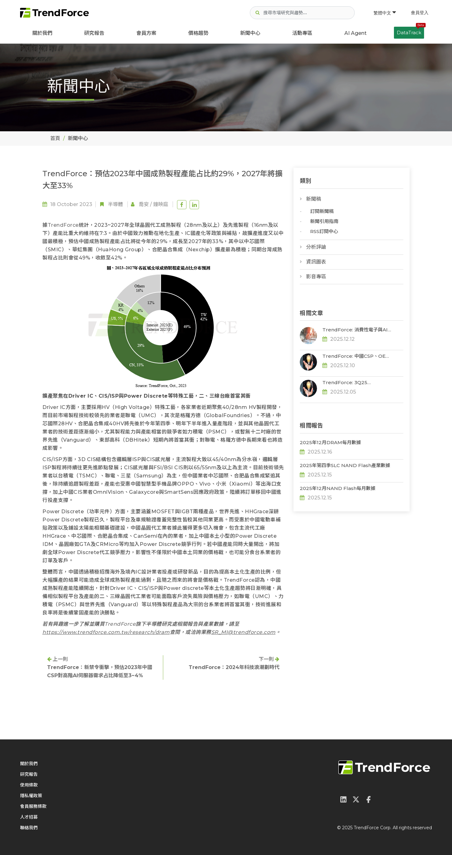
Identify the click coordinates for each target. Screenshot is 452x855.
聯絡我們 (29, 827)
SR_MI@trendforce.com (243, 632)
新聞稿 (313, 199)
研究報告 (94, 33)
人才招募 (29, 817)
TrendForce (63, 225)
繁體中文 (385, 13)
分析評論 (316, 247)
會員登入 (419, 12)
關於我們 (42, 33)
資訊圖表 (316, 262)
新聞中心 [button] (250, 33)
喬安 (144, 204)
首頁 (55, 138)
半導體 (115, 204)
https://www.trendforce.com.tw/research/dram (106, 632)
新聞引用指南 (324, 221)
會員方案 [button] (146, 33)
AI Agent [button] (355, 33)
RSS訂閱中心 (324, 231)
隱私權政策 (31, 795)
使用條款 (29, 785)
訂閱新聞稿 (322, 211)
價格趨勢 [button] (198, 33)
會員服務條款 (33, 806)
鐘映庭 (160, 204)
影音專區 (316, 277)
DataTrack (410, 31)
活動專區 (302, 33)
